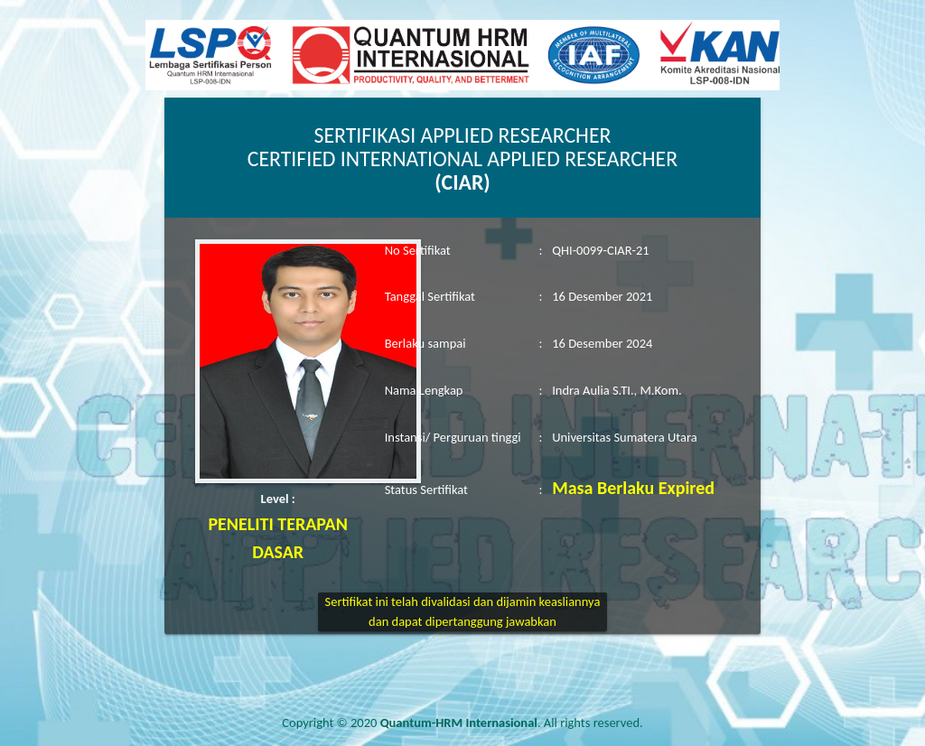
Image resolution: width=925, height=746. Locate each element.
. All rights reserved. (511, 722)
